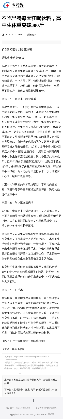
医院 (41, 85)
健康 (22, 266)
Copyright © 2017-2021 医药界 (41, 414)
